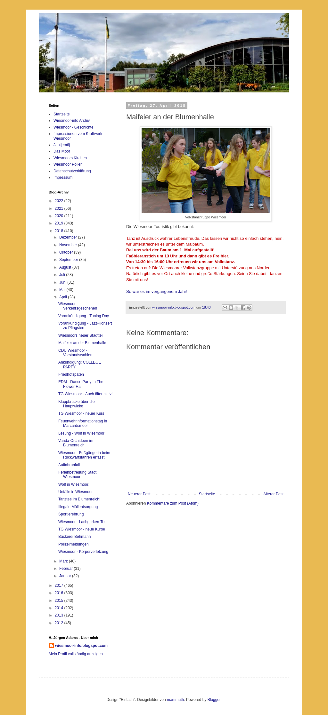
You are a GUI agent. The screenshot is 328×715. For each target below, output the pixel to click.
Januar (65, 576)
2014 (59, 608)
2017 (59, 585)
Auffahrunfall (69, 465)
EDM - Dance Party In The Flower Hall (80, 384)
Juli (62, 274)
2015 (59, 600)
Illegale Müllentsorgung (78, 507)
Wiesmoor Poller (67, 164)
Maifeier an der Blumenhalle (82, 343)
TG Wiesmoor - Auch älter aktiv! (85, 394)
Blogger (214, 699)
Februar (66, 568)
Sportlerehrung (71, 514)
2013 (59, 615)
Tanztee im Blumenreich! (79, 499)
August (65, 267)
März (64, 561)
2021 (59, 208)
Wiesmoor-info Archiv (71, 120)
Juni (63, 282)
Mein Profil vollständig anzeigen (76, 654)
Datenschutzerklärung (72, 171)
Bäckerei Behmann (74, 536)
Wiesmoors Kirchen (70, 158)
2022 (59, 201)
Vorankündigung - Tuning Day (83, 316)
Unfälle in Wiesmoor (75, 492)
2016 (59, 593)
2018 (59, 231)
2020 (59, 216)
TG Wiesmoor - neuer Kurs (81, 413)
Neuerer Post (139, 494)
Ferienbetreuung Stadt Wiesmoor (77, 474)
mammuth (175, 699)
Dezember (68, 237)
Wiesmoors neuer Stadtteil (80, 335)
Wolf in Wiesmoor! (73, 484)
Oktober (66, 252)
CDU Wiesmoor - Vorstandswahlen (75, 352)
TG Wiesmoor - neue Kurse (81, 529)
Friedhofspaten (71, 374)
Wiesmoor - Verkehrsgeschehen (77, 306)
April (63, 297)
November (68, 245)
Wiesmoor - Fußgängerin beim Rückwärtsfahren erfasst (84, 455)
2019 (59, 223)
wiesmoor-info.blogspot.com (81, 645)
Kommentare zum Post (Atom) (173, 503)
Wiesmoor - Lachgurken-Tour (83, 522)
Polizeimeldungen (73, 544)
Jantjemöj (61, 145)
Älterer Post (273, 494)
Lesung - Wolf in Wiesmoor (81, 433)
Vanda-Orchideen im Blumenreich (75, 442)
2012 (59, 623)
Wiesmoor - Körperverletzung (83, 551)
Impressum (62, 177)
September (69, 259)
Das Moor (61, 151)
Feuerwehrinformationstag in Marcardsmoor (82, 423)
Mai (63, 289)
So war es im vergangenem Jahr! (156, 291)
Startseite (207, 494)
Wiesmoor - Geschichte (73, 127)
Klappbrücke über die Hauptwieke (76, 403)
